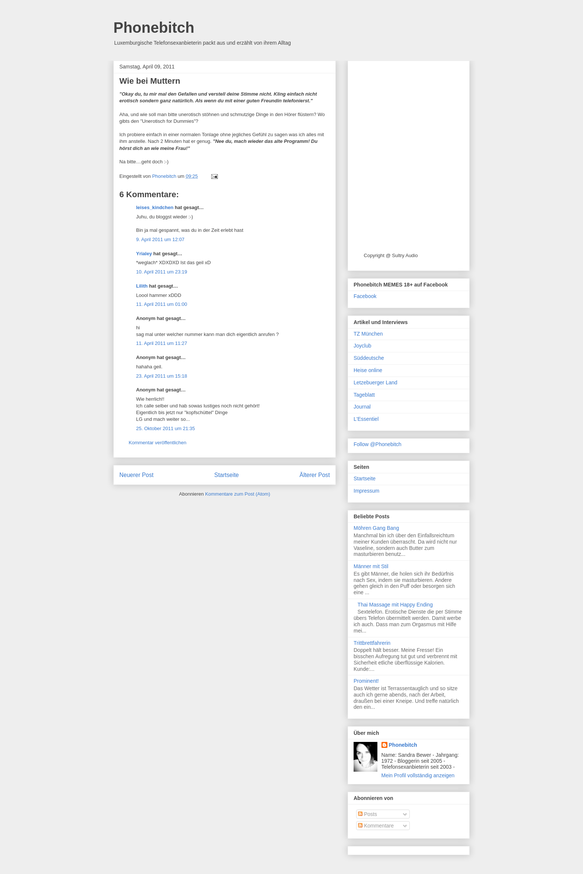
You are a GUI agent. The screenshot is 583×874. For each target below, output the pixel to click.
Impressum (366, 491)
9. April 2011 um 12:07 (160, 239)
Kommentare (376, 826)
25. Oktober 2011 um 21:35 (165, 428)
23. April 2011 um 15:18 (161, 376)
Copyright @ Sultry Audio (391, 255)
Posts (367, 814)
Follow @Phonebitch (378, 444)
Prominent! (366, 681)
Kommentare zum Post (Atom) (237, 494)
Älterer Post (315, 475)
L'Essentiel (366, 419)
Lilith (142, 286)
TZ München (368, 334)
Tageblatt (364, 395)
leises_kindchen (154, 207)
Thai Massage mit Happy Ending (395, 605)
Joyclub (362, 346)
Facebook (365, 296)
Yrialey (144, 253)
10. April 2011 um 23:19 (161, 272)
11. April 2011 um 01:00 (161, 304)
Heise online (368, 370)
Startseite (226, 475)
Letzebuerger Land (375, 382)
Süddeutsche (369, 358)
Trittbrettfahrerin (372, 643)
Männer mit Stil (371, 566)
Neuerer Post (136, 475)
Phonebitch (153, 27)
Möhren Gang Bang (376, 528)
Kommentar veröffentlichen (157, 442)
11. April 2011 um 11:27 (161, 343)
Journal (362, 407)
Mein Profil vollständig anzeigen (418, 775)
